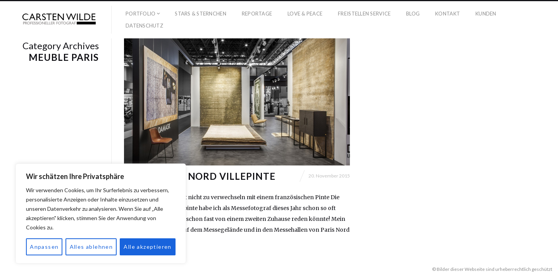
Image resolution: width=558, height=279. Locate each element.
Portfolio (140, 13)
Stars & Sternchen (200, 13)
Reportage (257, 13)
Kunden (485, 13)
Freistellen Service (364, 13)
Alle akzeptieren (147, 246)
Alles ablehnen (91, 246)
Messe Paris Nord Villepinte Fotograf (200, 180)
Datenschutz (144, 25)
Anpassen (44, 246)
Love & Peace (305, 13)
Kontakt (447, 13)
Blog (413, 13)
